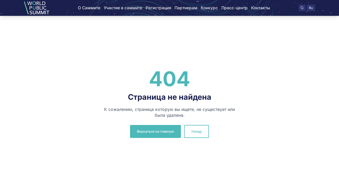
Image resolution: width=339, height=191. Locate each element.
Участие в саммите (123, 7)
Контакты (260, 7)
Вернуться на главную (155, 131)
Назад (196, 131)
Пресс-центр (234, 7)
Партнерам (186, 7)
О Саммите (89, 7)
